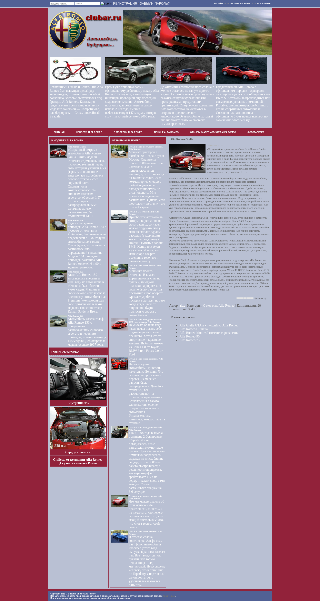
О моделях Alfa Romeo (218, 305)
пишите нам (169, 596)
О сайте (218, 3)
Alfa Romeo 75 (189, 340)
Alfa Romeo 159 (75, 271)
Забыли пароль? (155, 3)
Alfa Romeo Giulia (77, 146)
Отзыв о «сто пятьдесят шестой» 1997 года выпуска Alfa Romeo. (145, 320)
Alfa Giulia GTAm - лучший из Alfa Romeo (208, 325)
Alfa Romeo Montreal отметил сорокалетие (208, 332)
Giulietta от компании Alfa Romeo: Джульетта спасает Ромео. (78, 461)
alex (182, 305)
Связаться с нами (239, 3)
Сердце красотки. (78, 452)
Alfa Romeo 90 (189, 336)
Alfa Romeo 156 (75, 316)
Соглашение (263, 3)
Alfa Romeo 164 (75, 220)
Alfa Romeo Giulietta (193, 329)
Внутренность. (78, 402)
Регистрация (125, 3)
